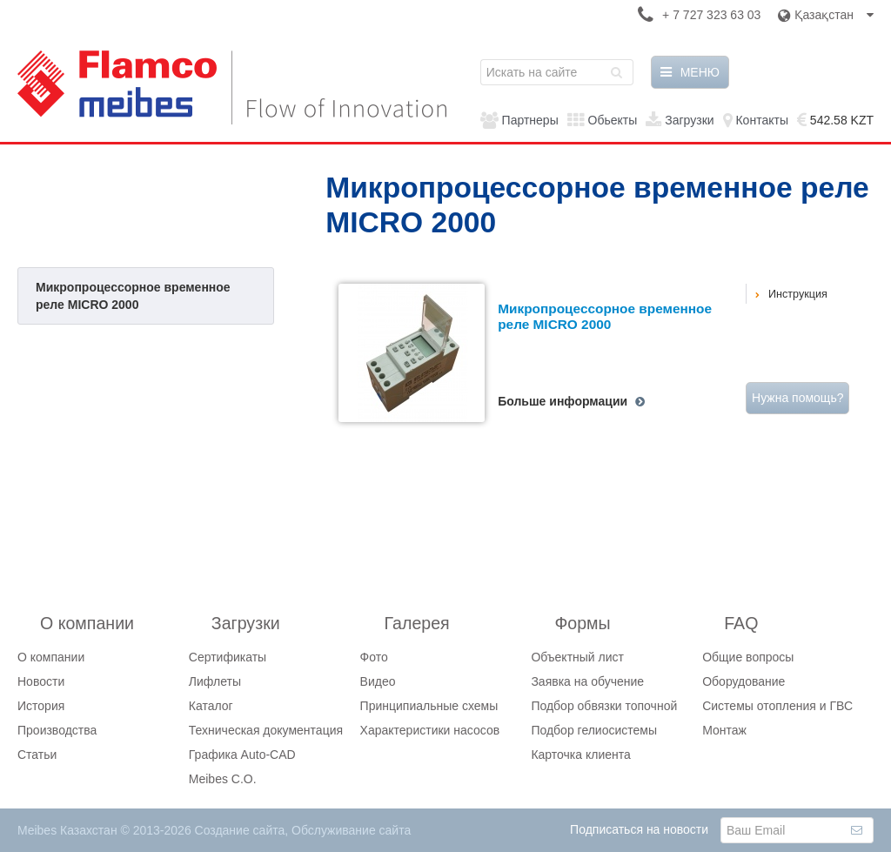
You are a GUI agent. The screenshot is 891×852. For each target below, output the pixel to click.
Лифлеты (215, 681)
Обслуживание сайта (351, 830)
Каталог (211, 706)
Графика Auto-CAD (242, 754)
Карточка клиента (580, 754)
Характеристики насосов (430, 730)
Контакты (761, 120)
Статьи (37, 754)
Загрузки (689, 120)
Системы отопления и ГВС (777, 706)
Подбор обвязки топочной (604, 706)
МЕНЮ (690, 72)
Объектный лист (577, 657)
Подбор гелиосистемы (594, 730)
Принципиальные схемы (429, 706)
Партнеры (530, 120)
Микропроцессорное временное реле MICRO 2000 (133, 296)
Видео (378, 681)
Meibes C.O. (223, 779)
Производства (57, 730)
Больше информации (562, 401)
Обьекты (613, 120)
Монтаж (724, 730)
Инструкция (797, 294)
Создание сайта (240, 830)
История (40, 706)
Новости (40, 681)
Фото (374, 657)
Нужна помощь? (797, 398)
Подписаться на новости (639, 829)
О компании (50, 657)
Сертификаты (227, 657)
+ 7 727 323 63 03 (711, 15)
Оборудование (743, 681)
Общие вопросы (748, 657)
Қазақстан (826, 15)
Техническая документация (266, 730)
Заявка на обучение (587, 681)
